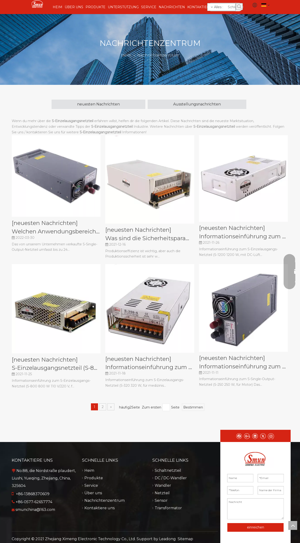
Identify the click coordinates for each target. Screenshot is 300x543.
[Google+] (247, 436)
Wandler (163, 485)
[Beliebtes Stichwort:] (239, 6)
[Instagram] (271, 436)
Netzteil (162, 493)
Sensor (161, 500)
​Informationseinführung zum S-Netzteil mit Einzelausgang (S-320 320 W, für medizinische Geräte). (149, 367)
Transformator (168, 508)
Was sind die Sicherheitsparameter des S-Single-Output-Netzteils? (149, 238)
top (292, 525)
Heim (89, 470)
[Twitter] (263, 436)
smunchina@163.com (35, 509)
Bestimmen (193, 407)
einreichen (255, 527)
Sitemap (185, 539)
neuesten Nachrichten (98, 104)
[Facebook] (239, 436)
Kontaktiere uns (99, 508)
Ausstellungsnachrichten (197, 104)
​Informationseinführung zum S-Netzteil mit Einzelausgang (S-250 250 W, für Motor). (243, 366)
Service (91, 485)
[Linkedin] (255, 436)
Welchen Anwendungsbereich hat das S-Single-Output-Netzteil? (56, 231)
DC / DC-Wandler (171, 478)
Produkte (93, 478)
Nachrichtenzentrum (104, 500)
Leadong (167, 539)
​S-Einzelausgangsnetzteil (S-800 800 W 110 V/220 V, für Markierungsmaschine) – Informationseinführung (56, 367)
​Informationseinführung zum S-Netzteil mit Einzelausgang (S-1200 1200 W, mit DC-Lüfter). (243, 236)
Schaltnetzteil (168, 470)
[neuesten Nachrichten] (45, 223)
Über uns (93, 493)
